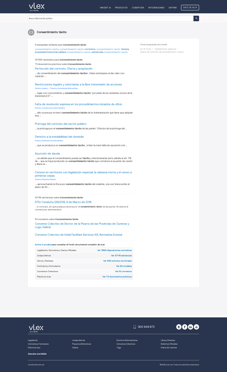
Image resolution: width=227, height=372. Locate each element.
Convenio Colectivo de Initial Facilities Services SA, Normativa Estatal (78, 234)
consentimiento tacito (47, 49)
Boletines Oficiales (169, 344)
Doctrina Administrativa (127, 340)
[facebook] (184, 327)
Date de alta (190, 7)
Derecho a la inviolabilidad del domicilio (59, 136)
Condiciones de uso (36, 365)
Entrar (173, 7)
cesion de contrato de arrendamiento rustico (162, 52)
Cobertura (138, 7)
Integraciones (156, 7)
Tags (119, 348)
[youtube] (196, 327)
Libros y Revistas (168, 340)
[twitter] (179, 327)
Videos (75, 348)
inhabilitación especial (165, 49)
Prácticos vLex (34, 348)
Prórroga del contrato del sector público (60, 123)
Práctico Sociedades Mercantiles (64, 88)
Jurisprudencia (78, 340)
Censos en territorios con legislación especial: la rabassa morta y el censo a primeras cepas (83, 174)
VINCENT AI (105, 7)
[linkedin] (190, 327)
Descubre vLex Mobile (37, 354)
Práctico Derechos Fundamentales (49, 140)
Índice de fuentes (169, 348)
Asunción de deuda (47, 153)
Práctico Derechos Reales (45, 179)
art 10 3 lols (145, 49)
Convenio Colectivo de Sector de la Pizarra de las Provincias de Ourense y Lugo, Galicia (82, 225)
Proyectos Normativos (81, 344)
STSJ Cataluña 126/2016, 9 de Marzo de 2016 (63, 202)
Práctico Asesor (41, 88)
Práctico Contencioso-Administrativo (50, 108)
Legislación (33, 340)
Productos (121, 7)
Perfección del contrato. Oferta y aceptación (64, 68)
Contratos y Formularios (38, 344)
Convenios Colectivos (126, 344)
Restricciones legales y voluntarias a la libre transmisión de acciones (78, 84)
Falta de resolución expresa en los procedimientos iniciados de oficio (78, 104)
